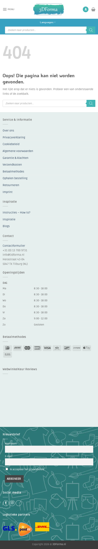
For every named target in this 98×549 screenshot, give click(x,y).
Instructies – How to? (16, 212)
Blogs (6, 226)
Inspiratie (9, 219)
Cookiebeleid (11, 144)
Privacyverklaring (14, 137)
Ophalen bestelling (15, 178)
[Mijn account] (85, 9)
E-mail (8, 456)
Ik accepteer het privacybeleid (27, 469)
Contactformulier (14, 246)
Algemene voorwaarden (18, 151)
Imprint (8, 192)
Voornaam (11, 443)
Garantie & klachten (15, 158)
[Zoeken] (91, 30)
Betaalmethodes (13, 171)
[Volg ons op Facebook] (6, 503)
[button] (8, 9)
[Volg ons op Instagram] (12, 503)
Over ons (8, 130)
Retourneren (11, 185)
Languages (48, 22)
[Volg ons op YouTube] (19, 503)
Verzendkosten (12, 164)
